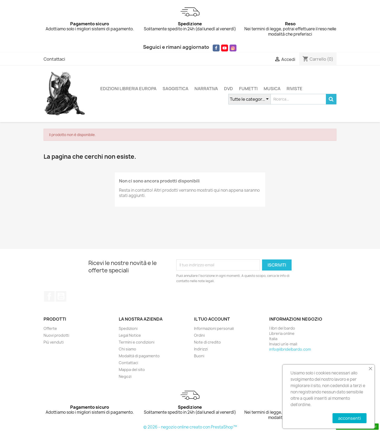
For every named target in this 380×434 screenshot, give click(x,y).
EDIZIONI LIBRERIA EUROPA (128, 88)
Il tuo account (212, 319)
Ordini (199, 335)
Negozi (125, 376)
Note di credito (207, 342)
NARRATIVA (206, 88)
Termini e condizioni (136, 342)
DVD (228, 88)
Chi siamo (127, 348)
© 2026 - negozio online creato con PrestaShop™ (190, 427)
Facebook (49, 296)
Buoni (199, 355)
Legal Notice (130, 335)
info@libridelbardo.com (290, 349)
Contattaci (54, 59)
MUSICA (272, 88)
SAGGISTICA (175, 88)
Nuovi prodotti (56, 335)
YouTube (61, 296)
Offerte (50, 328)
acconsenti (349, 418)
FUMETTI (248, 88)
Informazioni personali (214, 328)
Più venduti (54, 342)
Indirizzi (201, 348)
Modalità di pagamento (139, 355)
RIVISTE (294, 88)
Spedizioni (128, 328)
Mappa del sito (132, 369)
